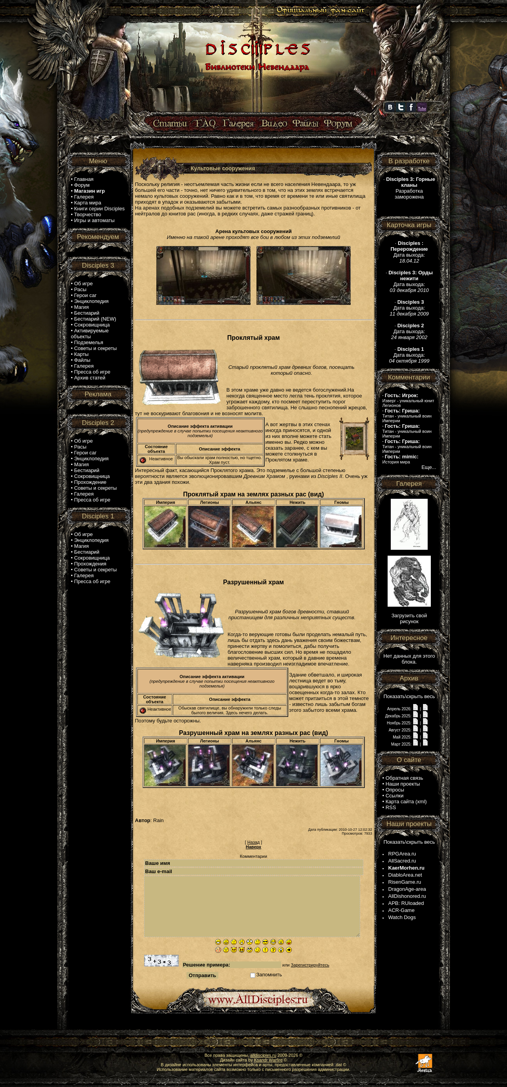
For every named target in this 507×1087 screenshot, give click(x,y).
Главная (83, 179)
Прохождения (90, 564)
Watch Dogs (402, 917)
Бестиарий (86, 313)
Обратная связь (404, 778)
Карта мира (87, 203)
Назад (253, 842)
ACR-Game (401, 910)
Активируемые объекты (90, 333)
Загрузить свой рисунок (409, 618)
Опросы (395, 790)
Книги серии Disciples (99, 209)
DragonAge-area (407, 889)
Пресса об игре (92, 372)
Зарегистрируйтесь (310, 965)
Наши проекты (403, 784)
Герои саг (85, 295)
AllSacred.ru (402, 861)
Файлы (82, 360)
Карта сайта (400, 801)
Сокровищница (92, 325)
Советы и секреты (95, 348)
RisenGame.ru (404, 882)
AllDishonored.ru (407, 896)
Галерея (84, 197)
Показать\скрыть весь (409, 696)
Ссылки (395, 796)
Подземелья (88, 342)
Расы (80, 289)
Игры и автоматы (94, 220)
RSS (391, 807)
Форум (82, 185)
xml (421, 801)
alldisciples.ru (263, 1055)
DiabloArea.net (405, 875)
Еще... (428, 467)
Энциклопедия (91, 301)
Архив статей (90, 378)
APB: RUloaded (406, 903)
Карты (81, 354)
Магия (81, 307)
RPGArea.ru (402, 854)
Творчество (87, 214)
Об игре (83, 283)
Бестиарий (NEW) (95, 319)
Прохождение (90, 482)
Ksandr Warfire (268, 1060)
